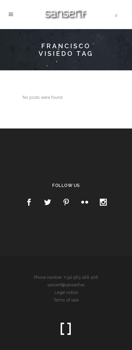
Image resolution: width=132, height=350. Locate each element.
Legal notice (66, 292)
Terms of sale (66, 300)
